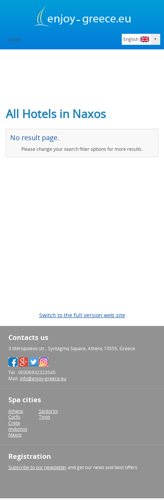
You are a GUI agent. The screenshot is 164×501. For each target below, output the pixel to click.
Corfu (14, 417)
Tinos (44, 417)
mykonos (17, 429)
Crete (14, 423)
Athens (15, 411)
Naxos (15, 434)
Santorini (48, 411)
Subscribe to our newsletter (37, 467)
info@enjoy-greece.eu (43, 378)
